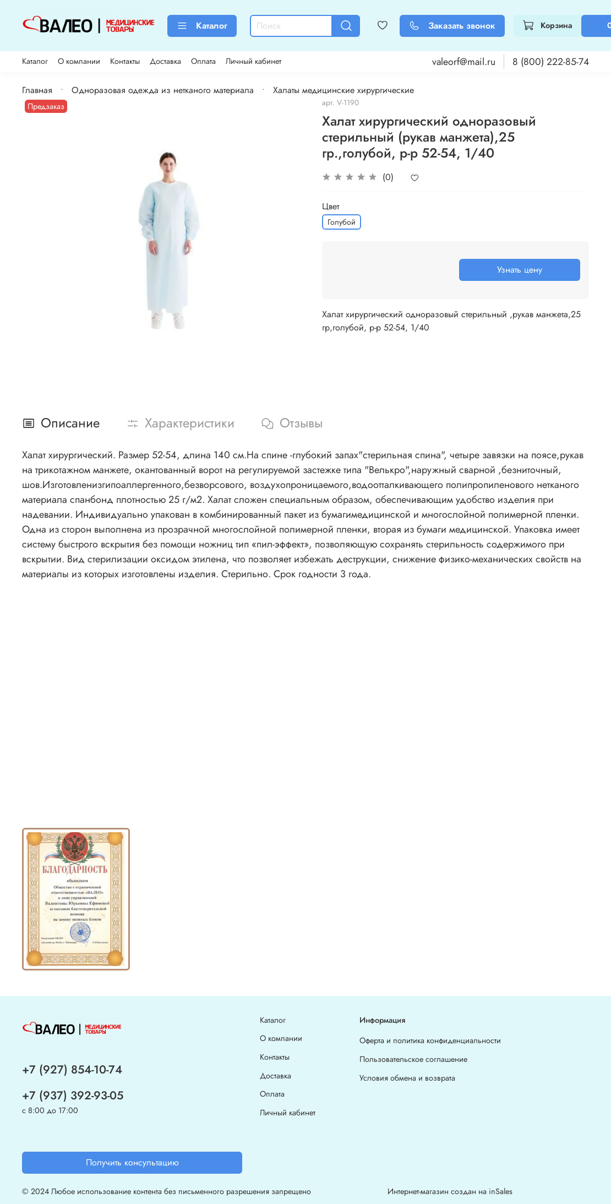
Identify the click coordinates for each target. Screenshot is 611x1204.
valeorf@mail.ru (463, 62)
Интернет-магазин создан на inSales (450, 1191)
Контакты (125, 61)
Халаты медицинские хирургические (343, 90)
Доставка (165, 61)
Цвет (330, 206)
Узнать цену (519, 269)
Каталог (202, 25)
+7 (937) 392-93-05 (72, 1095)
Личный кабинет (253, 61)
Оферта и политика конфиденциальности (430, 1040)
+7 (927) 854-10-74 (72, 1069)
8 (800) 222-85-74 (550, 62)
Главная (37, 90)
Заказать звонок (452, 25)
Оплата (203, 61)
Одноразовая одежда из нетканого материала (163, 90)
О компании (79, 61)
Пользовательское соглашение (413, 1059)
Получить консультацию (132, 1162)
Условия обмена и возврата (407, 1077)
